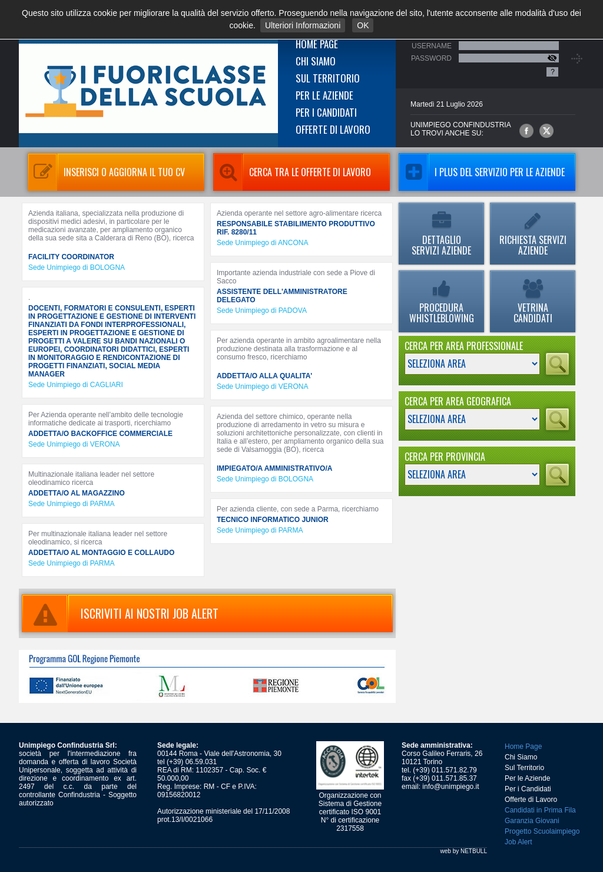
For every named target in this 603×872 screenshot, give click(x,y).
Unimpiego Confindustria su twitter (546, 131)
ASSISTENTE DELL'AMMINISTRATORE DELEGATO (282, 296)
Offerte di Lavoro (333, 129)
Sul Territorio (328, 78)
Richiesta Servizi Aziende (532, 234)
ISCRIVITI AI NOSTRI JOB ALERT (120, 613)
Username (432, 46)
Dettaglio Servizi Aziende (441, 234)
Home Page (317, 44)
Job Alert (518, 842)
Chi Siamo (316, 61)
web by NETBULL (463, 851)
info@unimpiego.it (450, 786)
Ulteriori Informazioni (302, 25)
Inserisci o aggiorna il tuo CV (106, 172)
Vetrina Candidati (532, 302)
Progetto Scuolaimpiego (542, 831)
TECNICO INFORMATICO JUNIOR (273, 520)
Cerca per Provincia (445, 457)
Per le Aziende (324, 95)
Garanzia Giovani (532, 821)
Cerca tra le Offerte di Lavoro (292, 172)
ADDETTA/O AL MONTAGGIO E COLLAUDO (101, 553)
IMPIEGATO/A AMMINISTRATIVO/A (274, 468)
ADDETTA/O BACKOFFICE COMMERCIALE (100, 434)
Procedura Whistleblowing (441, 302)
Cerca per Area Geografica (458, 401)
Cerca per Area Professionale (464, 346)
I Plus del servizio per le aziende (482, 172)
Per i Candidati (326, 112)
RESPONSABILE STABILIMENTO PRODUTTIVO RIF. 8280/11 (296, 228)
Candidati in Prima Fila (540, 810)
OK (363, 25)
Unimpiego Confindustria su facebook (526, 131)
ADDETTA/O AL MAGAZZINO (76, 493)
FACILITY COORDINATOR (71, 257)
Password (431, 58)
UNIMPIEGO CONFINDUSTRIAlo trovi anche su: (460, 129)
